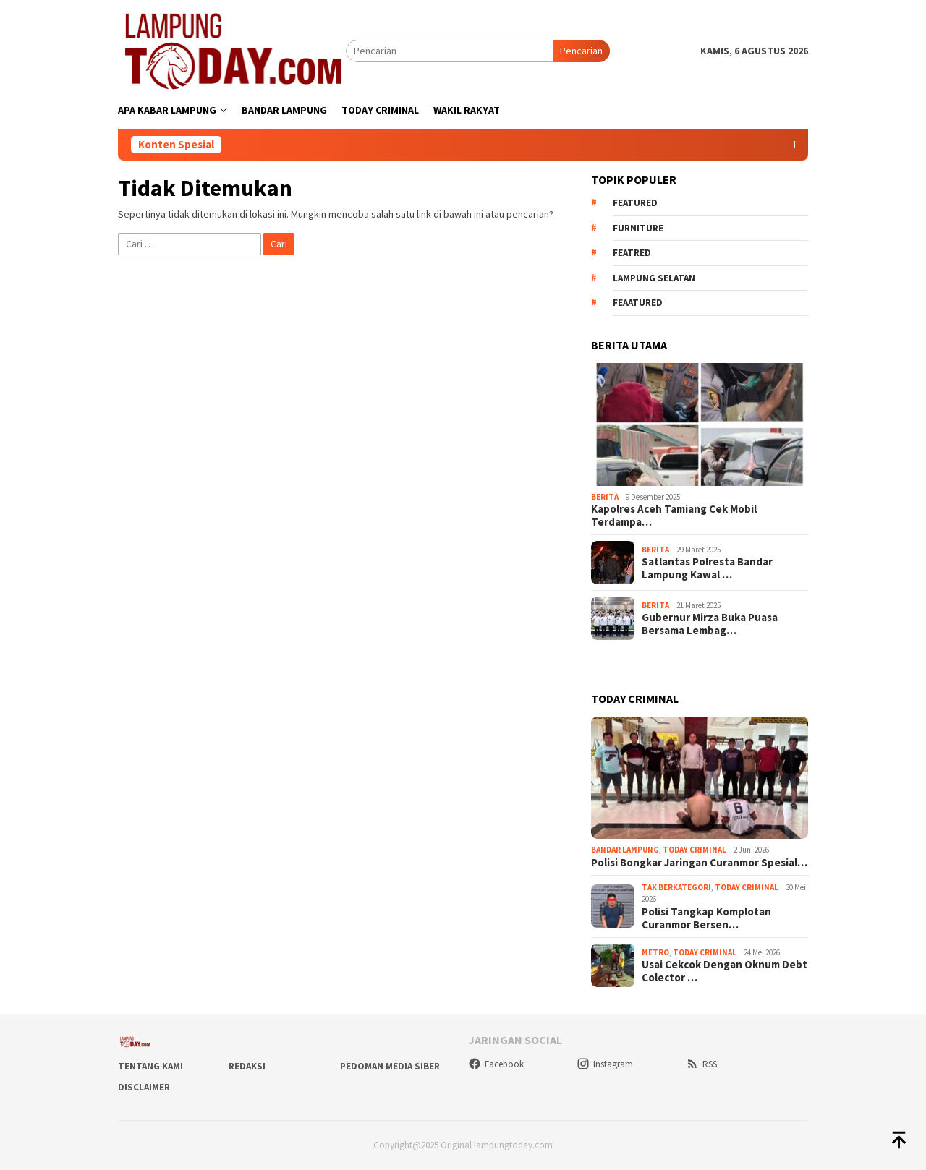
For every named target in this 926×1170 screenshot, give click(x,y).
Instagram (605, 1064)
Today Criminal (694, 850)
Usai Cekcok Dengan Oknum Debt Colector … (724, 971)
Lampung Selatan (654, 278)
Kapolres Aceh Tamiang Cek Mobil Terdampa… (674, 516)
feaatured (638, 302)
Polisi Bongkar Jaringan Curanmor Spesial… (699, 862)
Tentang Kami (150, 1066)
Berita (605, 497)
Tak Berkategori (676, 887)
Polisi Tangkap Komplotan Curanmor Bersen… (706, 918)
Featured (635, 203)
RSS (701, 1064)
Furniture (638, 228)
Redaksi (247, 1066)
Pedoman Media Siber (390, 1066)
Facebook (496, 1064)
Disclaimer (144, 1087)
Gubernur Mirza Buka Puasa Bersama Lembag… (710, 624)
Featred (632, 253)
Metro (655, 952)
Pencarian (581, 50)
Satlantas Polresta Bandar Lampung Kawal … (707, 568)
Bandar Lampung (625, 850)
